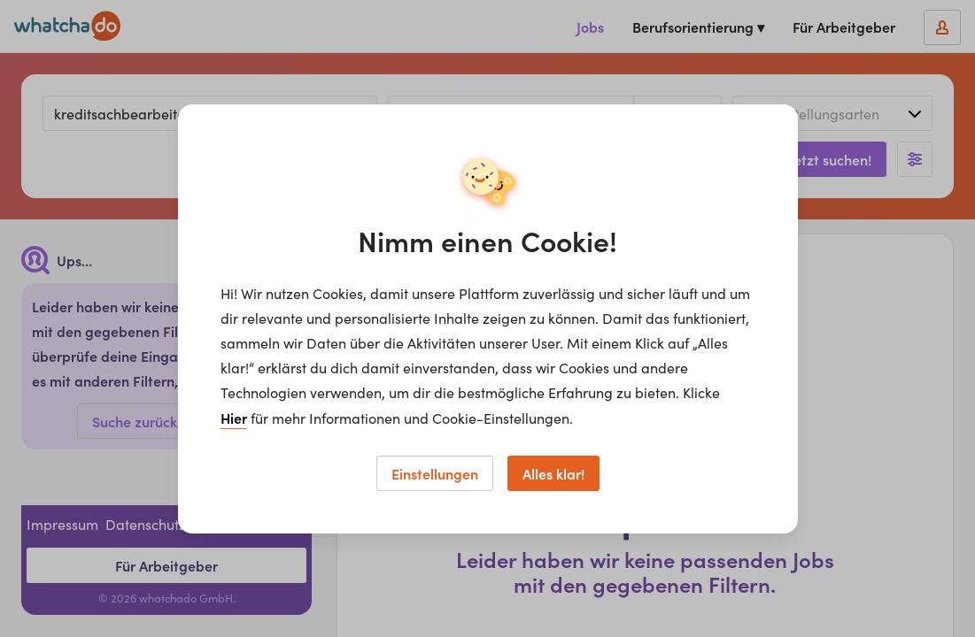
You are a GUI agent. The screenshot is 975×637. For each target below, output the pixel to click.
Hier (234, 417)
